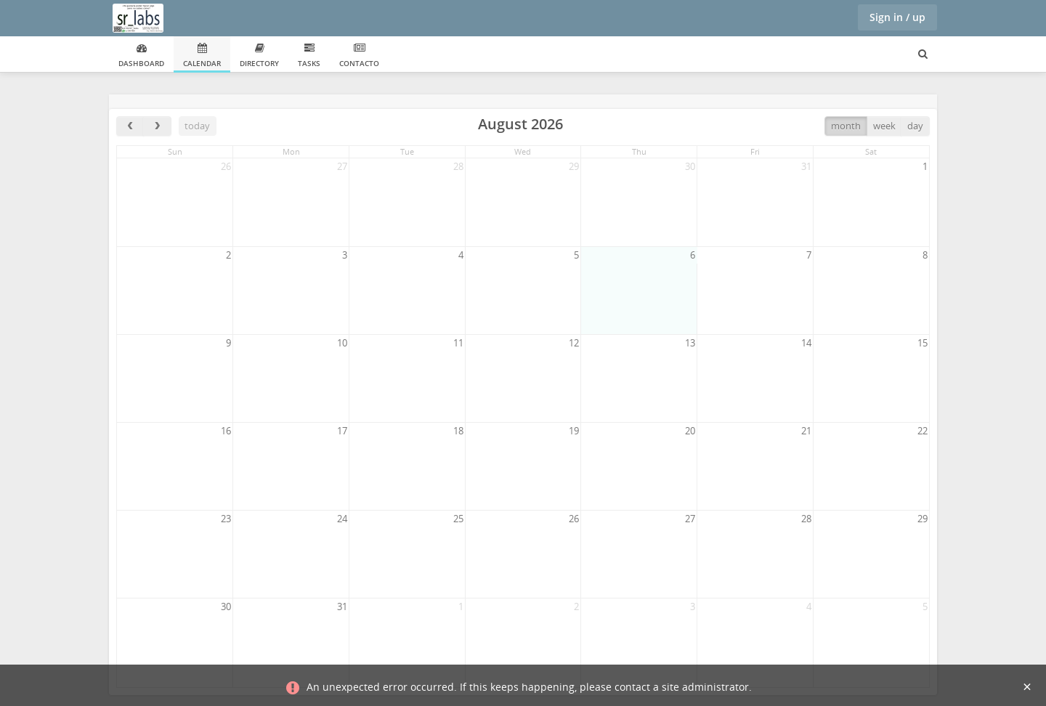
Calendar (202, 55)
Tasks (309, 55)
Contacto (359, 55)
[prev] (130, 126)
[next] (157, 126)
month (846, 125)
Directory (259, 55)
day (915, 125)
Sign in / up (897, 17)
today (197, 125)
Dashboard (141, 55)
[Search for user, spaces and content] (923, 54)
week (884, 125)
